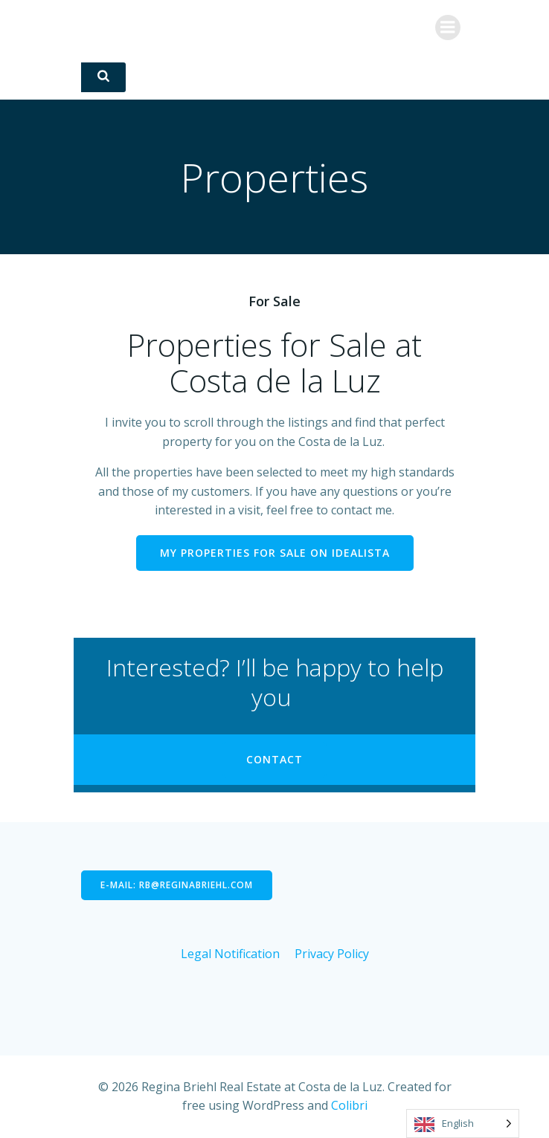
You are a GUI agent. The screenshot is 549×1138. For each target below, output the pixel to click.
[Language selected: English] (462, 1123)
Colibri (349, 1105)
